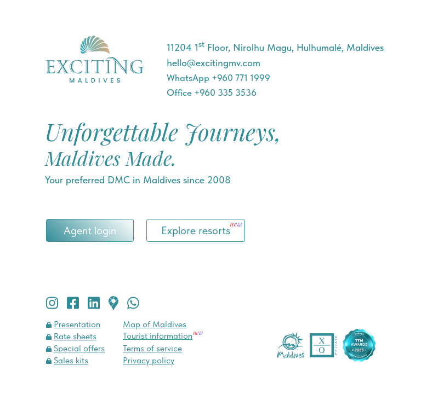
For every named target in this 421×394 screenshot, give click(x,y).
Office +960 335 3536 (212, 92)
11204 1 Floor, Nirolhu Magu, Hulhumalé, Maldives (275, 47)
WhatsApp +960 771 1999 (218, 77)
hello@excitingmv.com (213, 62)
